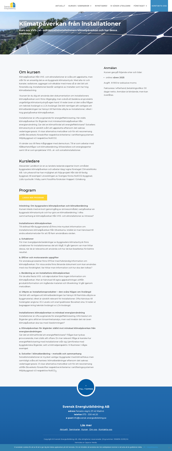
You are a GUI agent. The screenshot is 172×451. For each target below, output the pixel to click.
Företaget (139, 6)
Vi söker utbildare (120, 6)
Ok (144, 447)
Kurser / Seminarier (78, 6)
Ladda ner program (33, 197)
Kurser (84, 429)
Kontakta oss (159, 6)
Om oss (93, 429)
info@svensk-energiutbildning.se (89, 418)
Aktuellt (60, 6)
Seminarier (74, 429)
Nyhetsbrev (101, 6)
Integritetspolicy (152, 447)
